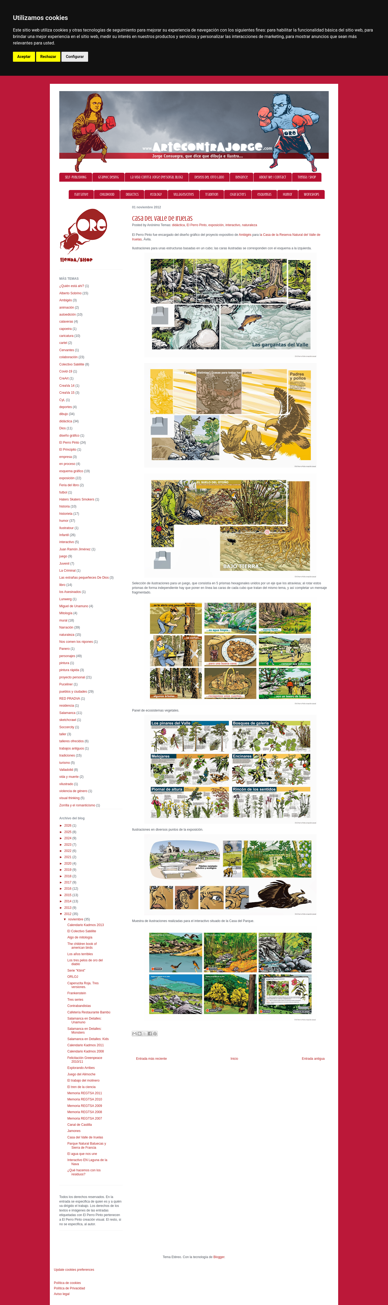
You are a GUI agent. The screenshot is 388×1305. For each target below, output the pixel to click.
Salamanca (67, 713)
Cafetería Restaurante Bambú (88, 1012)
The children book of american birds (82, 946)
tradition (211, 194)
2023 (68, 845)
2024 (68, 838)
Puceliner (66, 684)
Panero (64, 649)
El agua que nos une (82, 1154)
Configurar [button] (75, 56)
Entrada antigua (313, 1059)
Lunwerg (65, 599)
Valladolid (66, 770)
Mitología (65, 613)
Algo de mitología (79, 937)
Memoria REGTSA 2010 (84, 1099)
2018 (68, 876)
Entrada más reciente (151, 1059)
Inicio (234, 1059)
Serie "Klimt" (76, 970)
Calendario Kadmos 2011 (85, 1045)
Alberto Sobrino (70, 293)
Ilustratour (66, 528)
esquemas (264, 194)
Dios (62, 428)
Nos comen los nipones (76, 642)
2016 (68, 888)
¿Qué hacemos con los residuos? (84, 1172)
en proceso (67, 464)
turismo (64, 763)
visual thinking (69, 798)
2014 (68, 901)
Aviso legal (62, 1294)
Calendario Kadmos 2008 (85, 1051)
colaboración (68, 357)
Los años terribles (80, 954)
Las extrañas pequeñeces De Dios (84, 577)
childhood (107, 194)
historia (64, 506)
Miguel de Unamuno (73, 606)
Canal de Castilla (79, 1125)
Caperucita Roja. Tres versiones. (83, 985)
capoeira (65, 329)
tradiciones (67, 755)
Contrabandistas (79, 1006)
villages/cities (184, 194)
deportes (65, 407)
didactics (132, 194)
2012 (68, 914)
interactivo (233, 225)
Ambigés (245, 235)
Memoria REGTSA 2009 (84, 1106)
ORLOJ (72, 977)
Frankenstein (76, 993)
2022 (68, 851)
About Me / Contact (272, 177)
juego (63, 556)
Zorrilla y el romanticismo (77, 805)
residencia (66, 705)
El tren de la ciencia (81, 1087)
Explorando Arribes (81, 1068)
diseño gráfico (69, 435)
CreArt (64, 378)
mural (63, 620)
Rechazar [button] (48, 56)
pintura (64, 663)
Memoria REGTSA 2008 (84, 1112)
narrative (81, 194)
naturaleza (249, 225)
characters (238, 194)
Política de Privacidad (69, 1288)
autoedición (67, 314)
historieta (65, 514)
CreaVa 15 (66, 393)
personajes (67, 656)
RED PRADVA (69, 698)
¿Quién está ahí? (71, 286)
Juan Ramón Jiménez (75, 549)
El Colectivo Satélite (81, 931)
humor (287, 194)
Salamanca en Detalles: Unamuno (84, 1020)
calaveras (66, 321)
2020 (68, 863)
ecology (156, 194)
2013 (68, 908)
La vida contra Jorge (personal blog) (156, 177)
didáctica (178, 225)
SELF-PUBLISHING (75, 177)
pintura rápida (69, 670)
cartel (63, 343)
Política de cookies (67, 1283)
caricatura (66, 336)
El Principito (67, 449)
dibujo (63, 414)
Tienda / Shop (307, 177)
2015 (68, 895)
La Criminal (67, 570)
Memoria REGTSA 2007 (84, 1118)
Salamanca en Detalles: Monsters (84, 1030)
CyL (62, 400)
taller (62, 734)
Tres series (75, 1000)
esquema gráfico (71, 471)
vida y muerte (69, 777)
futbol (63, 492)
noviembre (76, 919)
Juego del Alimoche (81, 1074)
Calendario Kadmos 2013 (85, 925)
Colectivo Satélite (71, 364)
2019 (68, 870)
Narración (66, 627)
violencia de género (73, 791)
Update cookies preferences (74, 1270)
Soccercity (66, 727)
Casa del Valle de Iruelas (85, 1137)
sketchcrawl (67, 720)
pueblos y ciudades (73, 691)
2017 (68, 882)
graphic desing (108, 177)
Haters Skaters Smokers (76, 499)
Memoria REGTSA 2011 (84, 1093)
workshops (311, 194)
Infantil (64, 535)
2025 (68, 832)
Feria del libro (69, 485)
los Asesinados (70, 592)
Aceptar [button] (24, 56)
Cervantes (66, 350)
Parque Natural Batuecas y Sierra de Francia (86, 1145)
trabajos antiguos (71, 748)
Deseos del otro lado (209, 177)
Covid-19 (65, 371)
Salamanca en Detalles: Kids (88, 1039)
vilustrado (66, 784)
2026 (68, 825)
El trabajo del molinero (83, 1080)
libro (62, 585)
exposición (216, 225)
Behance (241, 177)
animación (66, 307)
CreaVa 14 (66, 386)
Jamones (74, 1131)
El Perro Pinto (197, 225)
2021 (68, 857)
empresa (65, 457)
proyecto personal (72, 677)
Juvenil (64, 563)
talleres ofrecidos (71, 741)
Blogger (218, 1257)
